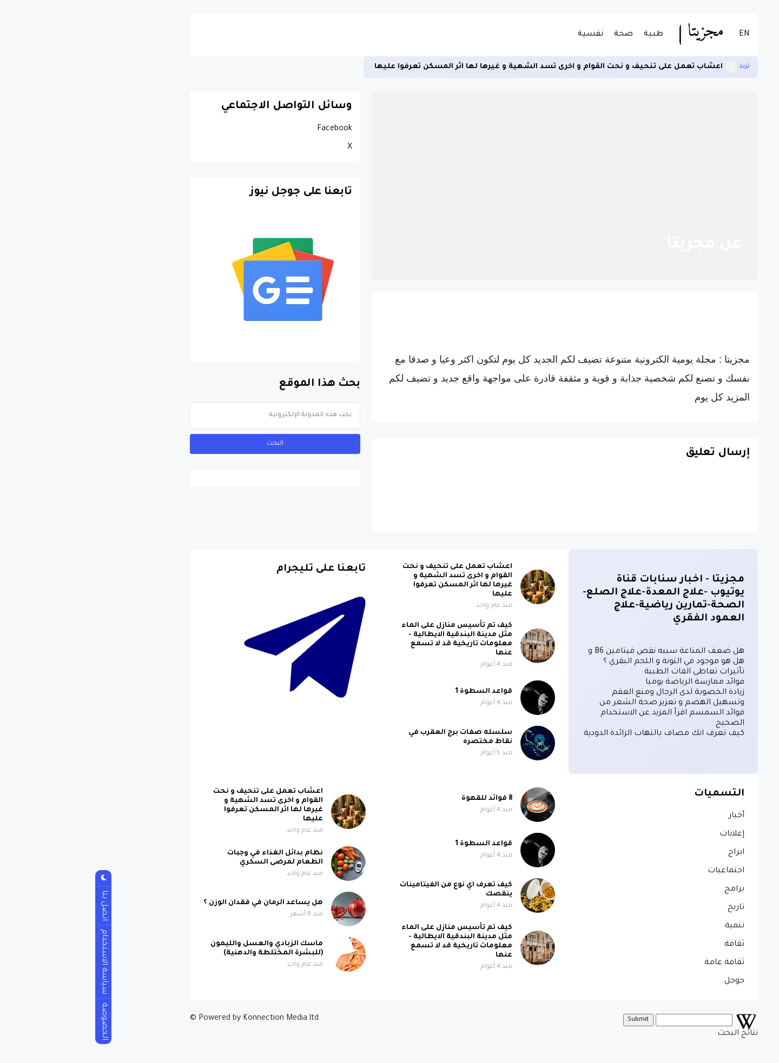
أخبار (652, 816)
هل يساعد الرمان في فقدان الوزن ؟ (179, 903)
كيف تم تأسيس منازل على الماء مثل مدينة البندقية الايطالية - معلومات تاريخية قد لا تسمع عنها (372, 639)
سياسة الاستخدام (19, 961)
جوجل (650, 981)
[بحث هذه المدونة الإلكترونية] (190, 415)
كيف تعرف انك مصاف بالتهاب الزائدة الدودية (579, 734)
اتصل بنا (19, 905)
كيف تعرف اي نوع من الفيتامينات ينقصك (371, 889)
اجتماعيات (641, 871)
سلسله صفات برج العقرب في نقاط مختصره (376, 737)
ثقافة (650, 944)
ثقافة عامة (640, 963)
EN (660, 34)
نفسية (506, 34)
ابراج (652, 852)
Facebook (250, 129)
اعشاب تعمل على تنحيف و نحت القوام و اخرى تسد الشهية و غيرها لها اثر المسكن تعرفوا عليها (464, 67)
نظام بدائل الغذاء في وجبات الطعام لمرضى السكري (191, 858)
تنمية (650, 926)
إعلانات (647, 834)
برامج (650, 889)
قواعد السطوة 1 (399, 692)
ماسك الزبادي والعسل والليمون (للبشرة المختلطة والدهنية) (182, 948)
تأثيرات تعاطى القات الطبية (610, 672)
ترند (660, 66)
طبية (569, 34)
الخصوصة (19, 1021)
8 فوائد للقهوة (402, 799)
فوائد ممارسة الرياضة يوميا (610, 682)
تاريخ (651, 908)
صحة (539, 34)
